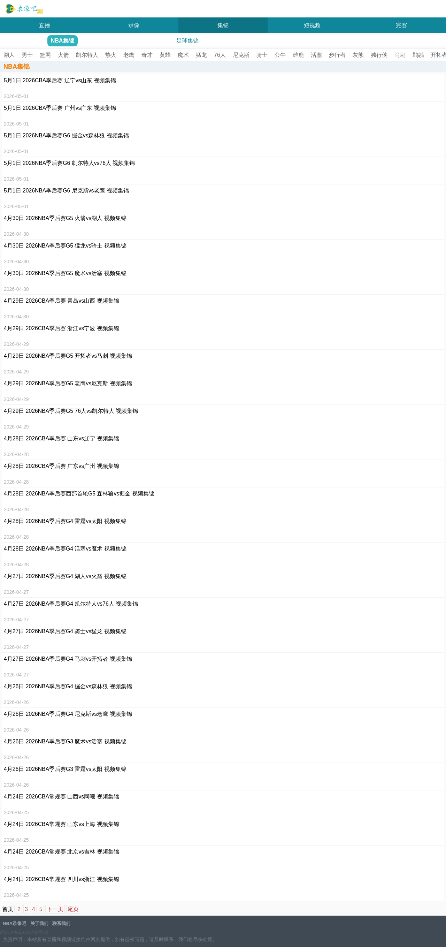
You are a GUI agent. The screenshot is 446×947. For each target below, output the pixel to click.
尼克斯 (241, 55)
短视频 (312, 25)
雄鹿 (298, 55)
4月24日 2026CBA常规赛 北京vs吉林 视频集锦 (61, 852)
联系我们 (61, 923)
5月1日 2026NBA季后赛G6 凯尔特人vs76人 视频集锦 (69, 163)
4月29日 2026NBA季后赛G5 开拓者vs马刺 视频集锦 (68, 356)
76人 (220, 55)
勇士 (27, 55)
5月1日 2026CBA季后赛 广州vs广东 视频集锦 (60, 108)
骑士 (262, 55)
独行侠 (379, 55)
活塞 (316, 55)
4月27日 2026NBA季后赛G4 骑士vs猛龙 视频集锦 (65, 631)
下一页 (55, 909)
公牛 (280, 55)
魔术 (183, 55)
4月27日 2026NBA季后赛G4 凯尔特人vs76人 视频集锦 (71, 604)
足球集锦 (187, 41)
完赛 (401, 25)
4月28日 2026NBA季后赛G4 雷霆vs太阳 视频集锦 (65, 521)
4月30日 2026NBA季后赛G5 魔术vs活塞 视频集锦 (65, 273)
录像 (133, 25)
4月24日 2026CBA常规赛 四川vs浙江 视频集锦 (61, 879)
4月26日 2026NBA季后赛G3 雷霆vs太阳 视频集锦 (65, 769)
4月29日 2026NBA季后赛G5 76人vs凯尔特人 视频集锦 (71, 411)
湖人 (9, 55)
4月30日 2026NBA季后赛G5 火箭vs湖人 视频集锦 (65, 218)
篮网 (45, 55)
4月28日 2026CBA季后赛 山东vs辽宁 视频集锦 (61, 438)
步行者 (337, 55)
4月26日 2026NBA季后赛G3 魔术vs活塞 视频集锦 (65, 741)
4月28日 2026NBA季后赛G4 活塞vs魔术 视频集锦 (65, 549)
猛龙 (201, 55)
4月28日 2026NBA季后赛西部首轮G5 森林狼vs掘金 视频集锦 (79, 494)
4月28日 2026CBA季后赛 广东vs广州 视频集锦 (61, 466)
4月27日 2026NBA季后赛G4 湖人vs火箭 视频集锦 (65, 576)
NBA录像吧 (23, 9)
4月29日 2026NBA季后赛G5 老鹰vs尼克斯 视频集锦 (68, 383)
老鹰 (128, 55)
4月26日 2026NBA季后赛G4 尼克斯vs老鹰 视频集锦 (68, 714)
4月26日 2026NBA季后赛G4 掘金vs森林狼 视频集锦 (68, 686)
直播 (44, 25)
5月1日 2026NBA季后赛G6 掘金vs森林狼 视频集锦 (66, 135)
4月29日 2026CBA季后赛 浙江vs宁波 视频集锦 (61, 328)
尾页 (73, 909)
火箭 (63, 55)
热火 (110, 55)
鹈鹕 (418, 55)
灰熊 (358, 55)
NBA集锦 (62, 41)
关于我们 (39, 923)
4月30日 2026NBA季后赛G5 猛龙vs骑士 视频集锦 (65, 246)
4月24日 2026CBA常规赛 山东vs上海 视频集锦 (61, 824)
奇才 (147, 55)
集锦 (223, 25)
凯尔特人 (87, 55)
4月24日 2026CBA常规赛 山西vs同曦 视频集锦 (61, 797)
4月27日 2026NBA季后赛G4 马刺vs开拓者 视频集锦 (68, 659)
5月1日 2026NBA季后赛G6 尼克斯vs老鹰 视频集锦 (66, 191)
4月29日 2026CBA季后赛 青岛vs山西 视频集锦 (61, 301)
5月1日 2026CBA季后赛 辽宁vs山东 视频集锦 (60, 80)
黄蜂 (165, 55)
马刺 (400, 55)
